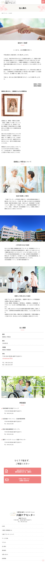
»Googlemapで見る (7, 358)
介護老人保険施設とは (7, 530)
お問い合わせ (5, 554)
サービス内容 (5, 538)
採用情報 (4, 558)
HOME (3, 526)
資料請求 (4, 550)
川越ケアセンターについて (8, 534)
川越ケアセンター (4, 13)
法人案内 (4, 546)
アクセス (4, 542)
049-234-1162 (24, 521)
